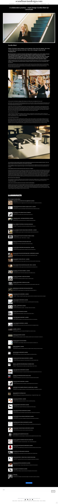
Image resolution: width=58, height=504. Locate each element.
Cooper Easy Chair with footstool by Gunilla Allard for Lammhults (23, 445)
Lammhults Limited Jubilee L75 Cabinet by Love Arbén (21, 282)
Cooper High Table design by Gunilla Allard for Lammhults (21, 410)
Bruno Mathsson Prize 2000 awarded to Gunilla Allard (21, 451)
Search (4, 489)
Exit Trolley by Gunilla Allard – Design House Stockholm (21, 276)
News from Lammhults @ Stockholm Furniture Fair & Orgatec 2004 (23, 439)
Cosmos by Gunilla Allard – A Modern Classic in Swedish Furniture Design (24, 457)
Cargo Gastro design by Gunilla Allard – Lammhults (20, 381)
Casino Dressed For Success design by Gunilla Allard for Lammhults (23, 416)
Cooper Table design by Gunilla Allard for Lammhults (21, 369)
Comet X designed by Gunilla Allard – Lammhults (20, 323)
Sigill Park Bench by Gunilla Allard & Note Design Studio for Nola (22, 288)
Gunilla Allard (15, 474)
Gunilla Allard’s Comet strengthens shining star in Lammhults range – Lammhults (25, 387)
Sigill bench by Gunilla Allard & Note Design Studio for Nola (22, 241)
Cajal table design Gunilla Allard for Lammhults (20, 311)
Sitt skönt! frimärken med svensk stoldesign (19, 340)
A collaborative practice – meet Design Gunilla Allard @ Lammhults (23, 218)
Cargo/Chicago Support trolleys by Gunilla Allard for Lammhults (22, 422)
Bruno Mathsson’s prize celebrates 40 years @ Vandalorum (22, 212)
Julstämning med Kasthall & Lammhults (19, 334)
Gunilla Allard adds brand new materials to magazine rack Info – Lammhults (24, 206)
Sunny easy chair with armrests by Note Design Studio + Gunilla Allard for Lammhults (26, 253)
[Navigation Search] (48, 4)
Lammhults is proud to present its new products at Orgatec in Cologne (23, 235)
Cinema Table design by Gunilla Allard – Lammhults (20, 317)
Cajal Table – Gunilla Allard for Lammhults (19, 305)
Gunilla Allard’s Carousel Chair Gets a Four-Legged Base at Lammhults (23, 200)
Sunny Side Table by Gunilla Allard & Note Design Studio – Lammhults (23, 247)
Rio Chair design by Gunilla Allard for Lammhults (20, 352)
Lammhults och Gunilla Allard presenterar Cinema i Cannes (22, 375)
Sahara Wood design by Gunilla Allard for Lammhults (21, 404)
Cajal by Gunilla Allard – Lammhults (18, 346)
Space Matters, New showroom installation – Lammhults (21, 270)
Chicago (47, 119)
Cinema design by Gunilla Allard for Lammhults (20, 468)
